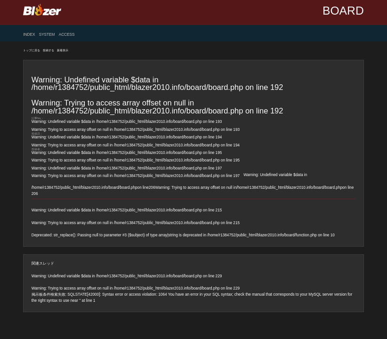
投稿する (48, 50)
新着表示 (62, 50)
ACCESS (67, 35)
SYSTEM (47, 35)
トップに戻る (31, 50)
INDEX (29, 35)
